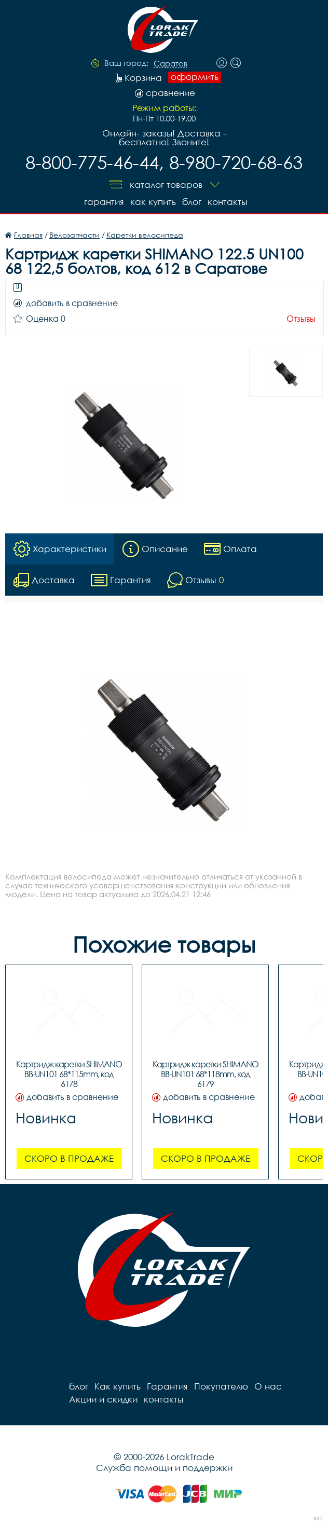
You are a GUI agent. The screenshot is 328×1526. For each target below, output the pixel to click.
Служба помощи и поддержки (164, 1467)
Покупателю (221, 1386)
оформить (194, 77)
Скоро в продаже (69, 1158)
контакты (227, 201)
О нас (268, 1386)
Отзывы (301, 318)
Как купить (153, 201)
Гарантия (104, 201)
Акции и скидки (103, 1399)
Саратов (170, 64)
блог (191, 201)
